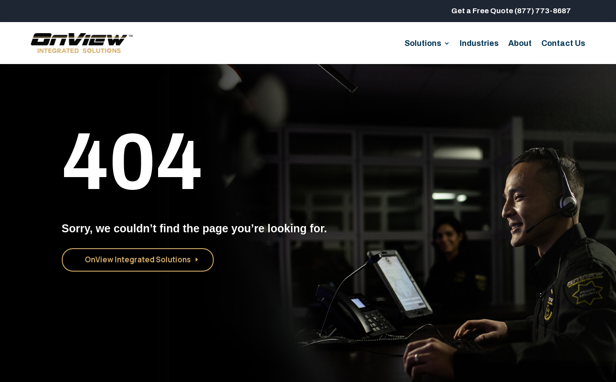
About (520, 44)
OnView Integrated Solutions (138, 259)
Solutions (422, 44)
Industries (479, 44)
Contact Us (563, 44)
